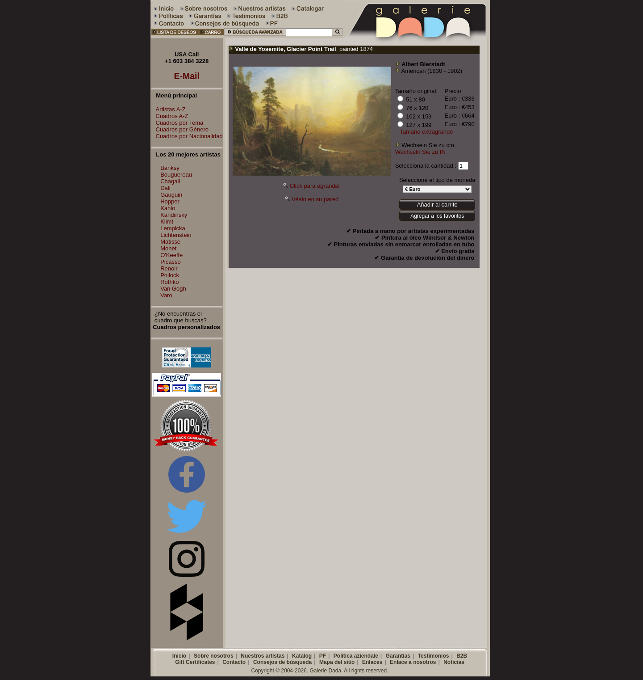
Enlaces (372, 662)
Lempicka (172, 228)
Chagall (170, 181)
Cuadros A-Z (169, 116)
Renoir (168, 268)
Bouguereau (176, 174)
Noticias (453, 662)
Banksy (170, 168)
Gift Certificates (195, 662)
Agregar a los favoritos (437, 216)
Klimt (166, 221)
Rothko (169, 282)
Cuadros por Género (180, 129)
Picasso (170, 261)
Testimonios (433, 656)
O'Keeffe (171, 255)
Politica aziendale (356, 656)
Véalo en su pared (315, 199)
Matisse (170, 241)
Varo (166, 295)
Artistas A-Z (168, 109)
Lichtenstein (175, 235)
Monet (168, 248)
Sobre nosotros (214, 656)
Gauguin (171, 194)
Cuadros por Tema (177, 122)
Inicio (179, 656)
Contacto (234, 662)
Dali (165, 188)
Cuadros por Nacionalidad (187, 136)
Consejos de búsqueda (282, 662)
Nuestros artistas (262, 656)
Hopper (170, 201)
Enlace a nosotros (413, 662)
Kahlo (167, 208)
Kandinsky (173, 214)
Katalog (302, 656)
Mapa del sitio (337, 662)
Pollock (169, 275)
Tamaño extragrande (426, 131)
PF (322, 656)
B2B (461, 656)
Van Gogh (173, 288)
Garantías (398, 656)
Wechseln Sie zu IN (420, 151)
